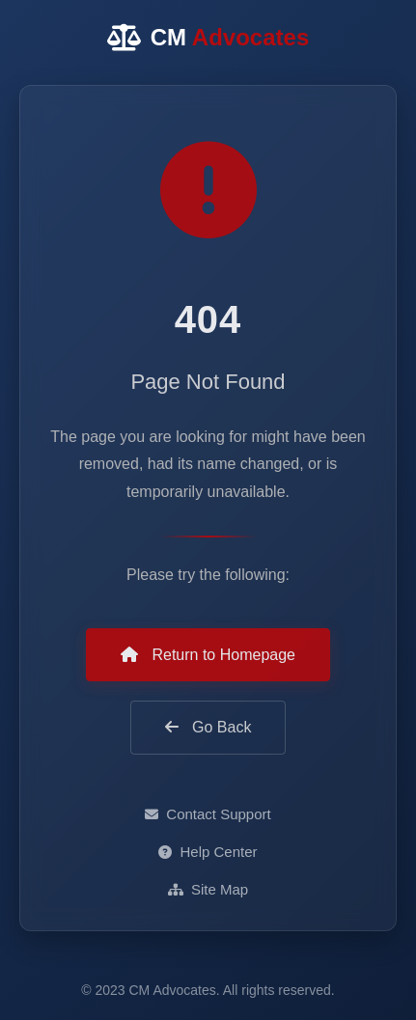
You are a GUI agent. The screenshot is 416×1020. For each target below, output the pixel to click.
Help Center (207, 851)
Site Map (208, 889)
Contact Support (207, 814)
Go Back (208, 727)
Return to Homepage (208, 655)
